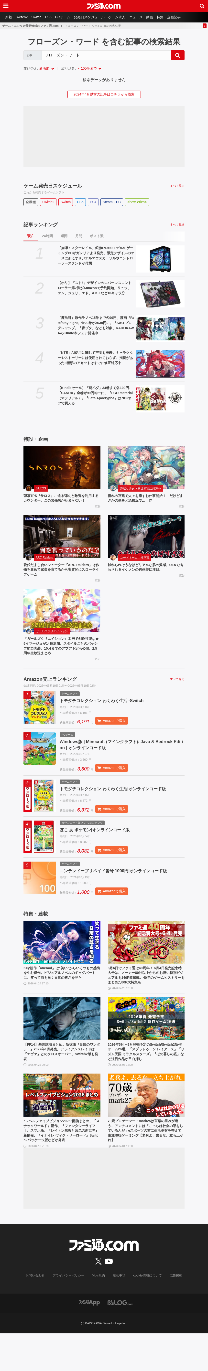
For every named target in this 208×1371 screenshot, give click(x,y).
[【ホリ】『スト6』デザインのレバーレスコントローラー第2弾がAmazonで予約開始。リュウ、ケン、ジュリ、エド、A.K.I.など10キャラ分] (160, 293)
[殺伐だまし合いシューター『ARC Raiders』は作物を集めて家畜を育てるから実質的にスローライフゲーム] (61, 543)
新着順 (44, 68)
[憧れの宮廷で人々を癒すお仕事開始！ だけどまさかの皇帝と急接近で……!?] (146, 467)
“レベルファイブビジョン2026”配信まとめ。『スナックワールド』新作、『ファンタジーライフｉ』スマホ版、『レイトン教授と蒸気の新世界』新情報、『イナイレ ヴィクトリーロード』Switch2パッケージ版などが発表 (61, 1164)
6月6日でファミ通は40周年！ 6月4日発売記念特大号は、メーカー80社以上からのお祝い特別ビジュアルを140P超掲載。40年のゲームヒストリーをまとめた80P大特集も (146, 1000)
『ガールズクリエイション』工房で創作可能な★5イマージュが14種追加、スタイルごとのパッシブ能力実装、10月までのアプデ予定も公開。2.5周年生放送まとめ (60, 656)
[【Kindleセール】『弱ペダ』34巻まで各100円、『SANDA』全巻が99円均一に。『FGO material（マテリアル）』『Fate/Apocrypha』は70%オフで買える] (160, 398)
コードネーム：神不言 (134, 564)
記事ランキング (40, 224)
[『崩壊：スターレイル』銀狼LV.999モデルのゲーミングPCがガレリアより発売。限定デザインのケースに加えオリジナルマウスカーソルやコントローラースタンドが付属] (160, 259)
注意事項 (118, 1313)
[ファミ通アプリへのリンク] (89, 1340)
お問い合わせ (39, 1313)
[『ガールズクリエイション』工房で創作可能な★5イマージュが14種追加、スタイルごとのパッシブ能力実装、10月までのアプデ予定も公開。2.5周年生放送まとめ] (61, 619)
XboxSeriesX (137, 202)
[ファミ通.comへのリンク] (103, 6)
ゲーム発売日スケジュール (52, 186)
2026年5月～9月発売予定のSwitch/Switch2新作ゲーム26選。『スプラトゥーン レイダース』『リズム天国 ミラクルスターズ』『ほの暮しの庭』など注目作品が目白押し (146, 1079)
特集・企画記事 (181, 17)
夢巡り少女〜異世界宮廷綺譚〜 (140, 488)
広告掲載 (172, 1313)
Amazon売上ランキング (50, 690)
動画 (160, 17)
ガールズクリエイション (52, 640)
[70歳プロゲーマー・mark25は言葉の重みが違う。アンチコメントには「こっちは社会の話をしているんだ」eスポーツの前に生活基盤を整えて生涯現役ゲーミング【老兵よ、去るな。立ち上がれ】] (146, 1124)
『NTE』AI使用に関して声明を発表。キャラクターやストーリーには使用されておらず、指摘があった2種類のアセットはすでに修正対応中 (95, 358)
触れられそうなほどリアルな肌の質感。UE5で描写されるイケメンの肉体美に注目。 (146, 575)
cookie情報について (145, 1313)
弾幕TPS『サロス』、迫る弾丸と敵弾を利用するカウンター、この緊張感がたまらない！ (60, 501)
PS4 (93, 202)
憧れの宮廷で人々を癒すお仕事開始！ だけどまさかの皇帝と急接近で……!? (145, 499)
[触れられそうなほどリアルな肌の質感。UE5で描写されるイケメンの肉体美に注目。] (146, 543)
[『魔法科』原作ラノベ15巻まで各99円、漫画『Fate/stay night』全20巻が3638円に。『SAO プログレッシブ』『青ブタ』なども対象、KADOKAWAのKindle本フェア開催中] (160, 328)
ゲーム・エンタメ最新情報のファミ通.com (30, 26)
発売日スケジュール (96, 17)
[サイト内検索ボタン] (202, 6)
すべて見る (177, 186)
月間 (78, 236)
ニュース (145, 17)
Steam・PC (112, 202)
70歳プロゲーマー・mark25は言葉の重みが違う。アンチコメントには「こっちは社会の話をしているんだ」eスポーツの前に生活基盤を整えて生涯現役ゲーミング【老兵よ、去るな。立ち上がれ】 (146, 1162)
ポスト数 (97, 236)
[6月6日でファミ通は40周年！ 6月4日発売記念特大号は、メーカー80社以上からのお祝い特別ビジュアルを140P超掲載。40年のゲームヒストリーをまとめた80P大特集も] (146, 966)
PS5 (52, 17)
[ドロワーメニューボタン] (6, 6)
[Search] (106, 55)
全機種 (31, 202)
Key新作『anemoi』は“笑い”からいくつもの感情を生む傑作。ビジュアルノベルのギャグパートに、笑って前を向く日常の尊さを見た (61, 1000)
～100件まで (87, 68)
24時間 (47, 236)
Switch (39, 17)
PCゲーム (68, 17)
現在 (30, 236)
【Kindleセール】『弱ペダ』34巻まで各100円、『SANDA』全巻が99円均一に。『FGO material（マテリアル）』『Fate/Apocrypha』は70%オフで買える (95, 395)
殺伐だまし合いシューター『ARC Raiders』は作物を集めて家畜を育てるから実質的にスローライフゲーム (61, 577)
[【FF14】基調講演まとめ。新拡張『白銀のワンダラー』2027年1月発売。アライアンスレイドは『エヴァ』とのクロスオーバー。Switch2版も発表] (61, 1045)
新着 (9, 17)
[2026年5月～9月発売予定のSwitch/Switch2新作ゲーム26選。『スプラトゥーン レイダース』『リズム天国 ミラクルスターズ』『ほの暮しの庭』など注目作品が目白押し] (146, 1045)
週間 (64, 236)
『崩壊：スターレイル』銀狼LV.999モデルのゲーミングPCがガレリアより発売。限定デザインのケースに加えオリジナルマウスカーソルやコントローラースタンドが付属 (96, 255)
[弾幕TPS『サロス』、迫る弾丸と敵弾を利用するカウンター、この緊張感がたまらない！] (61, 467)
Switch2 (24, 17)
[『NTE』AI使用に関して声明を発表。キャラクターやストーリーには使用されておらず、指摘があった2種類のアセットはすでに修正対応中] (160, 363)
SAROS (41, 488)
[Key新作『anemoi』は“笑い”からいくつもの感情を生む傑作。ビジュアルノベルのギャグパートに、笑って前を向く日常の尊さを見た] (61, 966)
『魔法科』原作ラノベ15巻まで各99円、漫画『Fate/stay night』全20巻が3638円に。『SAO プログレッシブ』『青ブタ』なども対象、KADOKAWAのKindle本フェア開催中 (96, 325)
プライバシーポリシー (70, 1313)
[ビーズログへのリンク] (120, 1340)
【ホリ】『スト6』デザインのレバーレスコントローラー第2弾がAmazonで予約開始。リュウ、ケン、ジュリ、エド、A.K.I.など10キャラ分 (94, 288)
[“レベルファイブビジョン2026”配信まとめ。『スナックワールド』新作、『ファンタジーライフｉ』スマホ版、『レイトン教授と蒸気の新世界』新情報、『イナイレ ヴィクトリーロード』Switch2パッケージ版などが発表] (61, 1124)
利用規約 (99, 1313)
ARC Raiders (44, 564)
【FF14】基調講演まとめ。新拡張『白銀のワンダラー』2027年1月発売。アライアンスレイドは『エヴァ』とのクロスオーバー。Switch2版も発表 (61, 1079)
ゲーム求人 (124, 17)
